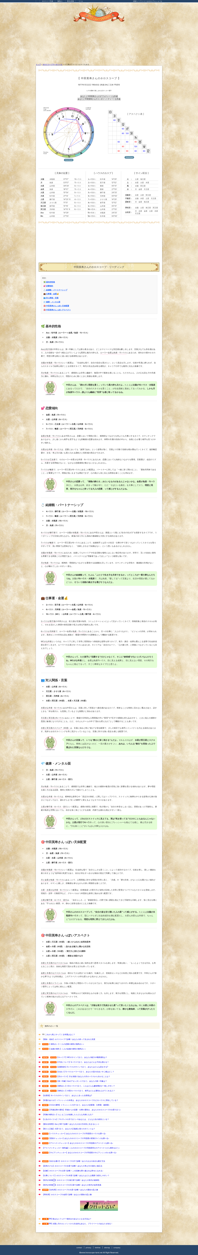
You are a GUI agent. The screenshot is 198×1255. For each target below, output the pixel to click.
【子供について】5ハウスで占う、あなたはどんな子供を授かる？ (83, 1062)
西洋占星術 (70, 1)
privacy (88, 1248)
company (116, 1248)
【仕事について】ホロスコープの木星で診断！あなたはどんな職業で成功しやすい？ (75, 1175)
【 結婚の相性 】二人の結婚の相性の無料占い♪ (67, 1049)
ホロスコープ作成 (47, 1)
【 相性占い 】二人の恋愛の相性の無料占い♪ (66, 1044)
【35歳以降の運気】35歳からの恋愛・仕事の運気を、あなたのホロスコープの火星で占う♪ (84, 1110)
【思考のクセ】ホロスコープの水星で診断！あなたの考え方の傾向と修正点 (72, 1166)
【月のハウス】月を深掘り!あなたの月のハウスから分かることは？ (83, 1076)
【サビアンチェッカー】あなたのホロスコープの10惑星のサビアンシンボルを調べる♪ (82, 1152)
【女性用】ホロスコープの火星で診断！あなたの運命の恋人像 (73, 1190)
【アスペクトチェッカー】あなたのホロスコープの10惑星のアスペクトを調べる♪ (80, 1143)
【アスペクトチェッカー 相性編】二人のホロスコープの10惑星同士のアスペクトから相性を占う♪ (81, 1148)
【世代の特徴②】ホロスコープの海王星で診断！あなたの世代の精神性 (70, 1180)
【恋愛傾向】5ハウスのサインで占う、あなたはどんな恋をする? (82, 1067)
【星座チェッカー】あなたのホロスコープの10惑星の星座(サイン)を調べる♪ (78, 1138)
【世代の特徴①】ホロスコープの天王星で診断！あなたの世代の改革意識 (71, 1185)
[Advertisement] (99, 44)
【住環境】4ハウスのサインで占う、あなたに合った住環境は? (67, 1095)
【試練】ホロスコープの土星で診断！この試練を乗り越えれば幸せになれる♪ (72, 1171)
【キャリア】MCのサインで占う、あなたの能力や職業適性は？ (82, 1057)
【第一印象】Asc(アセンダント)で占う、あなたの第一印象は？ (82, 1081)
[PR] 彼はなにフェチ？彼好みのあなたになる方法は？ (66, 1219)
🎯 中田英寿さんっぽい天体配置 (56, 306)
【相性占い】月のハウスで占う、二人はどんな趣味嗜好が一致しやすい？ (86, 1086)
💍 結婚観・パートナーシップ (55, 290)
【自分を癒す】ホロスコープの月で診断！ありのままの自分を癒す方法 (76, 1161)
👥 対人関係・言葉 (50, 298)
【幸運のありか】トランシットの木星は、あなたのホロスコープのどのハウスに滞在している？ (80, 1100)
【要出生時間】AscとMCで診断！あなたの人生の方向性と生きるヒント (71, 1124)
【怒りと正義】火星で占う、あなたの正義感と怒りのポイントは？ (68, 1129)
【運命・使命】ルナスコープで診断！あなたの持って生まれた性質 (68, 1039)
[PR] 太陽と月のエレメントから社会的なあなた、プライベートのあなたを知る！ (77, 1223)
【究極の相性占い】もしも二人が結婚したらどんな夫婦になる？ (67, 1114)
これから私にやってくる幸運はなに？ (60, 1034)
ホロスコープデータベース (52, 64)
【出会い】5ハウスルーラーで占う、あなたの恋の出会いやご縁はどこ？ (85, 1072)
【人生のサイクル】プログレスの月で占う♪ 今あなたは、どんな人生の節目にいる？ (75, 1119)
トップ (38, 64)
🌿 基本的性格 (49, 282)
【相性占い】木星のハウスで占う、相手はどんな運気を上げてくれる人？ (86, 1091)
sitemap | (108, 1248)
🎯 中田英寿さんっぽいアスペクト (57, 310)
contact (79, 1248)
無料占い (60, 1)
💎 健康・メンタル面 (51, 302)
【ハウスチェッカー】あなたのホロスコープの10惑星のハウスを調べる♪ (77, 1133)
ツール (81, 1)
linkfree (97, 1248)
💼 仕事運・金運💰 (51, 294)
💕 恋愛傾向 (48, 286)
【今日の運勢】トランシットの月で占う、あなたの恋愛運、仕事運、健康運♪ (78, 1105)
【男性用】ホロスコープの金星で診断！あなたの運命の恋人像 (67, 1194)
